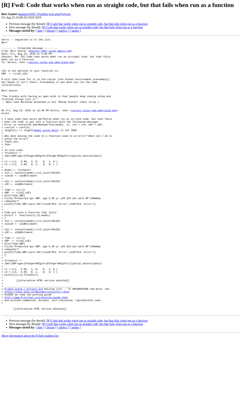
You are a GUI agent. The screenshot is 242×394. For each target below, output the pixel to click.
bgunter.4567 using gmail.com (50, 53)
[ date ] (40, 30)
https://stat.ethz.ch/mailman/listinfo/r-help (37, 342)
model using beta (46, 149)
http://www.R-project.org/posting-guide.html (36, 349)
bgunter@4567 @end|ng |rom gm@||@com (44, 14)
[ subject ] (63, 30)
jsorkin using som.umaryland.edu (51, 67)
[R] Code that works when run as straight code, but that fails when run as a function (96, 23)
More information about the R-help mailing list (30, 390)
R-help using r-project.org (24, 339)
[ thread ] (50, 30)
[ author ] (75, 30)
